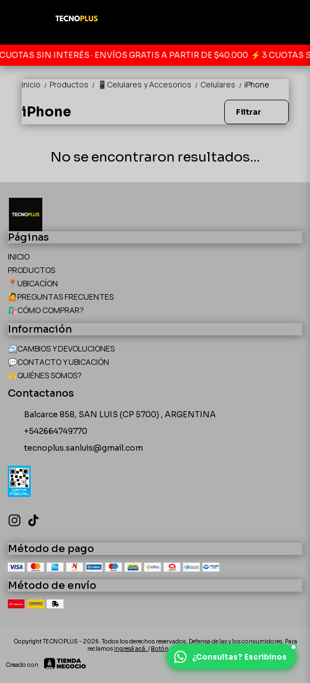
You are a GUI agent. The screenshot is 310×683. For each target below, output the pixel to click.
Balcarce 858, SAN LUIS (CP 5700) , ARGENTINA (112, 415)
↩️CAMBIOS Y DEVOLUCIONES (61, 348)
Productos (73, 84)
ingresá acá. (131, 648)
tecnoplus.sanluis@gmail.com (75, 448)
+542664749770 (47, 431)
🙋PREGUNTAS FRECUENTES (61, 296)
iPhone (256, 84)
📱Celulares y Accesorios (148, 84)
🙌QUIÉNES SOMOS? (45, 375)
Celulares (222, 84)
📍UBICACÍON (33, 283)
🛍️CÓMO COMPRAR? (46, 310)
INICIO (18, 256)
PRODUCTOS (31, 270)
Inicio (36, 84)
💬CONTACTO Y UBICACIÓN (58, 362)
